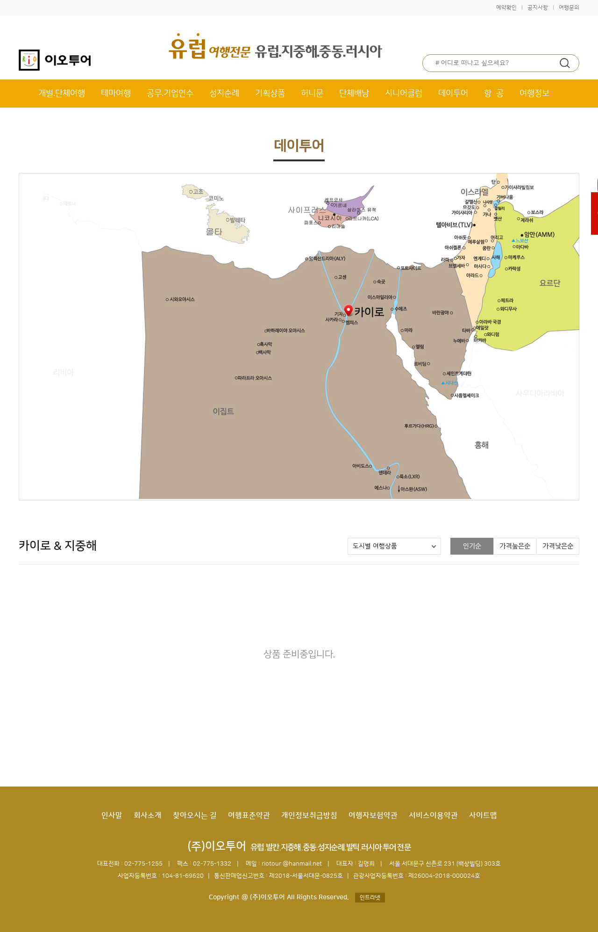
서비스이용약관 (433, 815)
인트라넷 (370, 898)
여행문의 (569, 8)
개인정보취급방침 (309, 815)
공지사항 (537, 8)
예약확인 (506, 8)
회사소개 (148, 815)
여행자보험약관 (373, 815)
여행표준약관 (249, 815)
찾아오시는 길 (195, 815)
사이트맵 (483, 815)
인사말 (111, 815)
